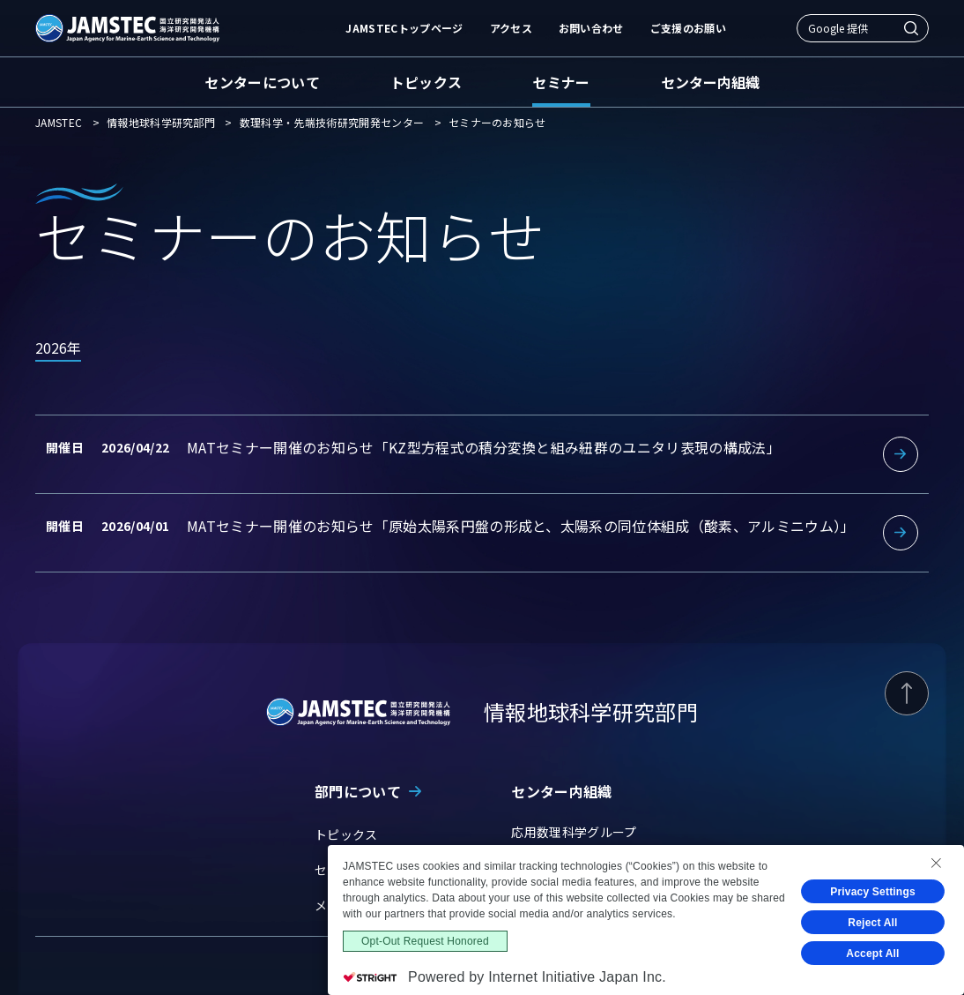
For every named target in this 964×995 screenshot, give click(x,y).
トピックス (426, 82)
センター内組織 (710, 82)
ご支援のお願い (688, 27)
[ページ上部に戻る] (907, 693)
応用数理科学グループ (573, 832)
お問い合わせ (591, 27)
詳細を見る (482, 454)
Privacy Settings (872, 892)
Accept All (873, 953)
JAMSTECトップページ (404, 27)
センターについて (262, 82)
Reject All (873, 922)
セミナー (561, 82)
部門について (358, 791)
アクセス (511, 27)
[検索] (911, 28)
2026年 (58, 347)
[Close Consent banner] (936, 862)
